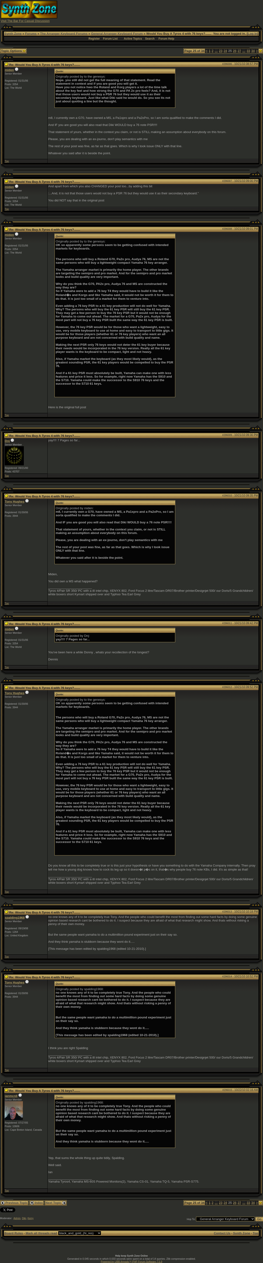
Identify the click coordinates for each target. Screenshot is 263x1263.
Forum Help (166, 38)
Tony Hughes (14, 501)
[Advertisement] (176, 11)
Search (149, 38)
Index (36, 1203)
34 (253, 51)
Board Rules (13, 1233)
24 (225, 51)
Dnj (7, 441)
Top (7, 161)
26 (235, 51)
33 (248, 51)
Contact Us (222, 1233)
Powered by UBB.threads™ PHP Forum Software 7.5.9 (131, 1261)
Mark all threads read (41, 1233)
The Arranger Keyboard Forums (64, 33)
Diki (24, 1218)
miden (9, 70)
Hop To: (191, 1219)
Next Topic (56, 1203)
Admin (17, 1218)
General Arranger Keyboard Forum (117, 33)
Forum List (110, 38)
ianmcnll (11, 1096)
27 (239, 51)
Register (94, 38)
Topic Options (13, 51)
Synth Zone (13, 33)
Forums (31, 33)
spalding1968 (15, 917)
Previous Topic (14, 1203)
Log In (252, 33)
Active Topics (133, 38)
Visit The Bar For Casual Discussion (25, 21)
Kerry (30, 1218)
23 (220, 51)
